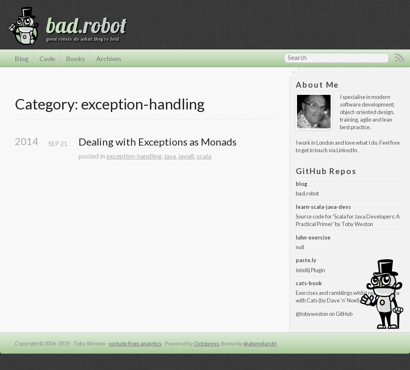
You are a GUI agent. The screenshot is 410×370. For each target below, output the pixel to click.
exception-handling (134, 156)
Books (75, 59)
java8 (186, 156)
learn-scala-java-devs (323, 206)
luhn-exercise (313, 237)
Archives (108, 59)
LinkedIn (346, 150)
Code (47, 59)
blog (302, 183)
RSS (399, 58)
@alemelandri (260, 343)
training (349, 119)
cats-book (309, 283)
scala (204, 156)
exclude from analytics (135, 343)
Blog (22, 59)
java (170, 156)
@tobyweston (312, 313)
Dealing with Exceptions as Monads (158, 142)
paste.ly (306, 260)
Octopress (206, 343)
